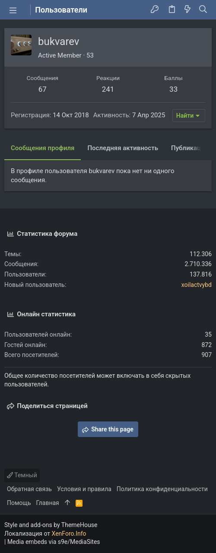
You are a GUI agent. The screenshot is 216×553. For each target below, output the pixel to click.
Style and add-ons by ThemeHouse (50, 524)
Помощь (19, 502)
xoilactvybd (196, 284)
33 (173, 89)
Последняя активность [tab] (122, 148)
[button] (13, 10)
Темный (22, 475)
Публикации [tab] (189, 148)
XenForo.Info (69, 533)
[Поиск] (203, 9)
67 (42, 89)
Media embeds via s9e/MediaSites (53, 541)
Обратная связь (29, 488)
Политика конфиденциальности (162, 488)
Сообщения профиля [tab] (42, 148)
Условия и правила (84, 488)
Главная (47, 502)
